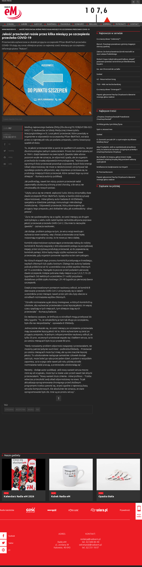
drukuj (10, 157)
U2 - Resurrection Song (106, 79)
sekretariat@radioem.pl (90, 544)
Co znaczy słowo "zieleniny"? (108, 39)
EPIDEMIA (9, 409)
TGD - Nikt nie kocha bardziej (109, 84)
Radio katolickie (7, 510)
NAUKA (31, 409)
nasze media (7, 1)
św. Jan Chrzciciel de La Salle (108, 69)
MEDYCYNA (20, 409)
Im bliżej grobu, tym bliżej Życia (109, 124)
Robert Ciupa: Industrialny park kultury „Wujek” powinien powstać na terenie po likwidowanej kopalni (116, 61)
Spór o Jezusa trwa (104, 129)
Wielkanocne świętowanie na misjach (112, 167)
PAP (37, 409)
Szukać (99, 74)
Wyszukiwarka (138, 2)
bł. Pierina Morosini (105, 172)
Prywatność (125, 510)
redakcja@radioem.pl (90, 539)
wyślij (10, 164)
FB (9, 144)
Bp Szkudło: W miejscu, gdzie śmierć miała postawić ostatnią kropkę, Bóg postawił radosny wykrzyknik (116, 159)
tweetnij (11, 151)
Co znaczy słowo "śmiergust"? (109, 89)
